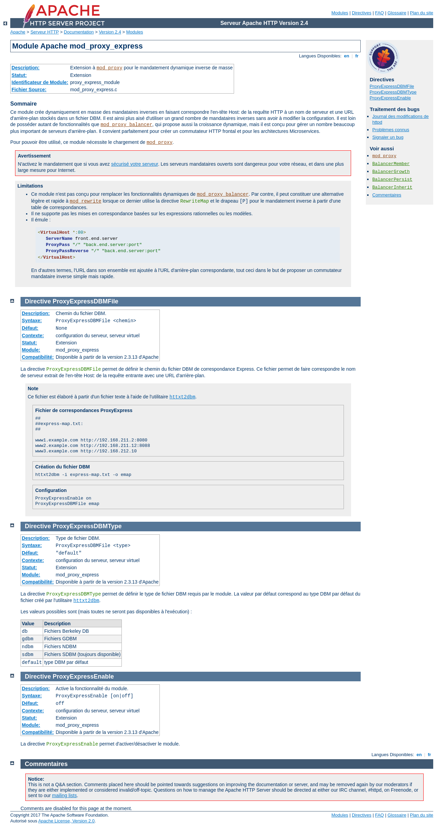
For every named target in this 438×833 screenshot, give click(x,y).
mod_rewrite (85, 201)
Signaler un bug (387, 137)
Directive (38, 301)
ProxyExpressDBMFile (392, 86)
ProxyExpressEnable (390, 97)
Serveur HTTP (44, 32)
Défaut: (30, 328)
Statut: (19, 75)
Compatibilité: (38, 357)
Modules (339, 12)
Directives (361, 12)
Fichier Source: (29, 89)
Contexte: (33, 335)
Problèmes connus (390, 129)
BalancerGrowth (391, 171)
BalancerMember (391, 163)
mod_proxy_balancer (126, 124)
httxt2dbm (182, 397)
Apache (17, 32)
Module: (31, 350)
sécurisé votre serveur (134, 164)
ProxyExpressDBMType (393, 92)
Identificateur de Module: (40, 82)
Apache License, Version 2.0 (66, 820)
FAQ (379, 12)
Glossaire (397, 12)
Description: (26, 67)
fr (357, 55)
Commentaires (386, 194)
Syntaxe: (32, 320)
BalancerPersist (392, 179)
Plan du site (421, 12)
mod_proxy (109, 68)
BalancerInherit (392, 187)
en (346, 55)
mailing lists (64, 795)
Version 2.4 (110, 32)
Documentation (79, 32)
